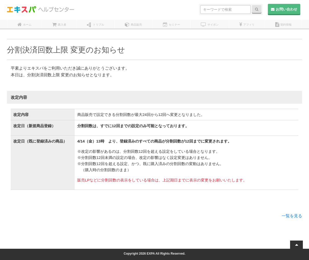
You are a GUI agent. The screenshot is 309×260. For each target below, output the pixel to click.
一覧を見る (292, 216)
